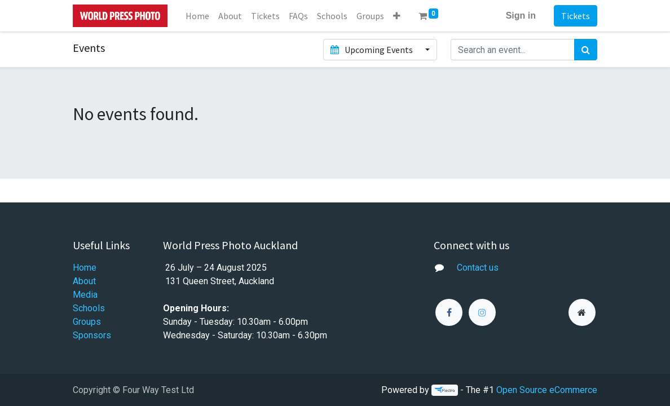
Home (84, 267)
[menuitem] (197, 16)
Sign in (521, 15)
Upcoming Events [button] (372, 49)
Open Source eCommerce (546, 390)
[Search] (585, 49)
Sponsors (92, 335)
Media (85, 294)
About (84, 281)
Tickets (575, 15)
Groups (87, 321)
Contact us (478, 267)
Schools (89, 308)
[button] (397, 16)
